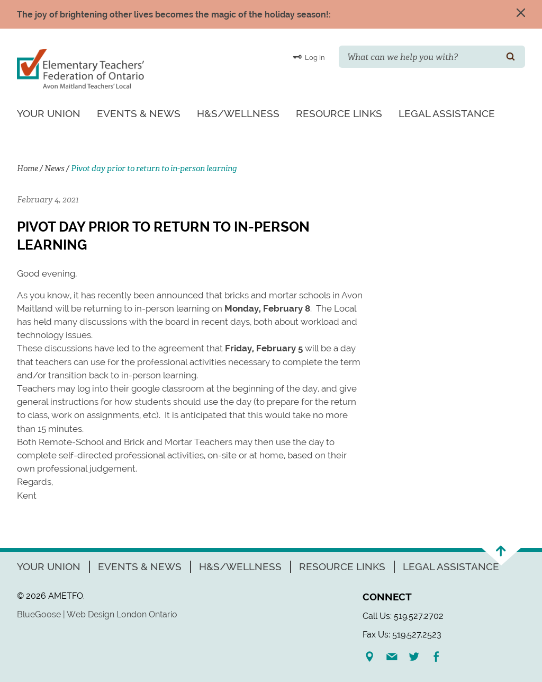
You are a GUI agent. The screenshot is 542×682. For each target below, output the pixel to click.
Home (27, 168)
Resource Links (339, 113)
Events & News (138, 113)
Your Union (48, 113)
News (54, 168)
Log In (309, 56)
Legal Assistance (447, 113)
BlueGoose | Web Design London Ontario (97, 614)
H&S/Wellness (238, 113)
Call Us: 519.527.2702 (403, 616)
